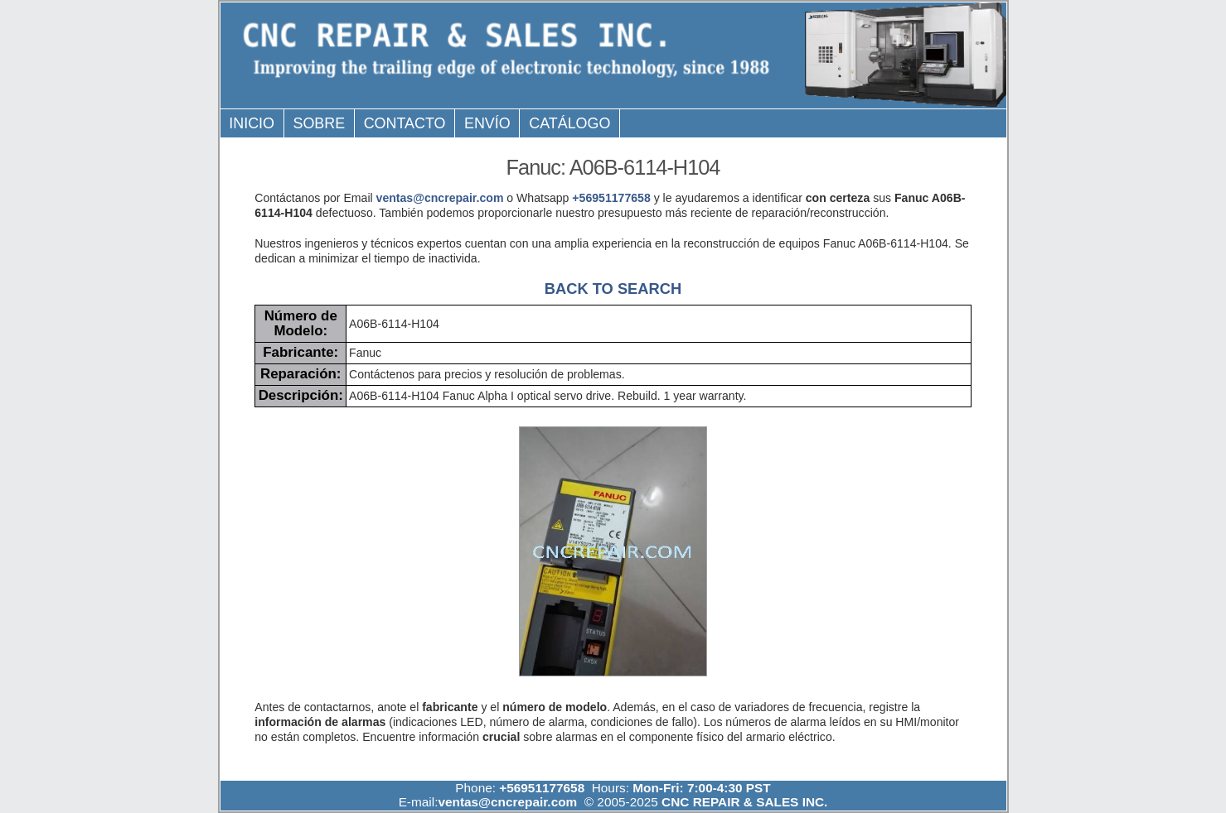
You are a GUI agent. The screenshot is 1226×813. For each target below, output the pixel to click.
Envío (487, 123)
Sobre (319, 123)
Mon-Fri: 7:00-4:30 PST (701, 788)
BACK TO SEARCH (613, 288)
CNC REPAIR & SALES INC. (743, 802)
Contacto (405, 123)
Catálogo (569, 123)
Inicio (251, 123)
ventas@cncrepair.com (440, 197)
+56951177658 (611, 197)
